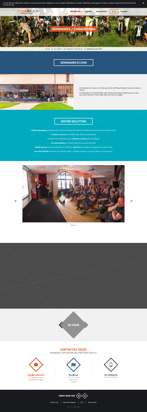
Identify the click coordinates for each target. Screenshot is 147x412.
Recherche (54, 402)
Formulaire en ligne (36, 380)
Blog (114, 12)
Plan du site (92, 402)
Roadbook (28, 12)
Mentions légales (69, 402)
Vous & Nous (101, 11)
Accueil (47, 49)
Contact (124, 11)
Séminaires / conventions (74, 49)
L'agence (88, 11)
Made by (73, 407)
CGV (81, 402)
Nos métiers (75, 11)
